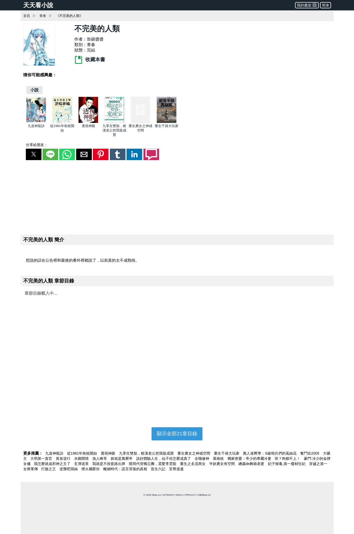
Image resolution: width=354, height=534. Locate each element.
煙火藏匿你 (91, 469)
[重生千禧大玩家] (167, 122)
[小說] (34, 90)
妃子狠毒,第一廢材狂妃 (287, 464)
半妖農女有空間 (222, 464)
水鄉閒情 (82, 458)
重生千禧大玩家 (166, 126)
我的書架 (307, 4)
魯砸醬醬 (95, 39)
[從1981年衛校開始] (62, 122)
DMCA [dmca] (179, 494)
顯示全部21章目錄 (177, 433)
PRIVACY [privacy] (190, 494)
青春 (42, 16)
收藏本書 (89, 59)
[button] (33, 154)
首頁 (26, 16)
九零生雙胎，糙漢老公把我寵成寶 (114, 130)
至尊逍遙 (176, 469)
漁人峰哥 (100, 458)
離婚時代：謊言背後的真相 (125, 469)
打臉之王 (49, 469)
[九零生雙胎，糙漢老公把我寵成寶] (114, 122)
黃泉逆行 (63, 458)
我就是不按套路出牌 (109, 464)
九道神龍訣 (36, 126)
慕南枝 (219, 458)
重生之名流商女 (193, 464)
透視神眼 (88, 126)
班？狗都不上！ (288, 458)
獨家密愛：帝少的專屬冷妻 (249, 458)
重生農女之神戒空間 (194, 453)
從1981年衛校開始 (82, 453)
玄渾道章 (82, 464)
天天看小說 (38, 5)
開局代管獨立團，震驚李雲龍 (153, 464)
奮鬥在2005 (310, 453)
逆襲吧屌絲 (69, 469)
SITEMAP (168, 494)
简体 (325, 5)
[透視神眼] (88, 122)
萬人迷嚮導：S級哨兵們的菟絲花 (270, 453)
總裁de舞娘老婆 (251, 464)
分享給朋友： (37, 145)
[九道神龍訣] (36, 122)
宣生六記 (158, 469)
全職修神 (202, 458)
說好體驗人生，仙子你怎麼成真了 (164, 458)
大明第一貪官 (41, 458)
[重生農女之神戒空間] (140, 122)
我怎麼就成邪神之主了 (52, 464)
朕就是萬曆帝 (122, 458)
